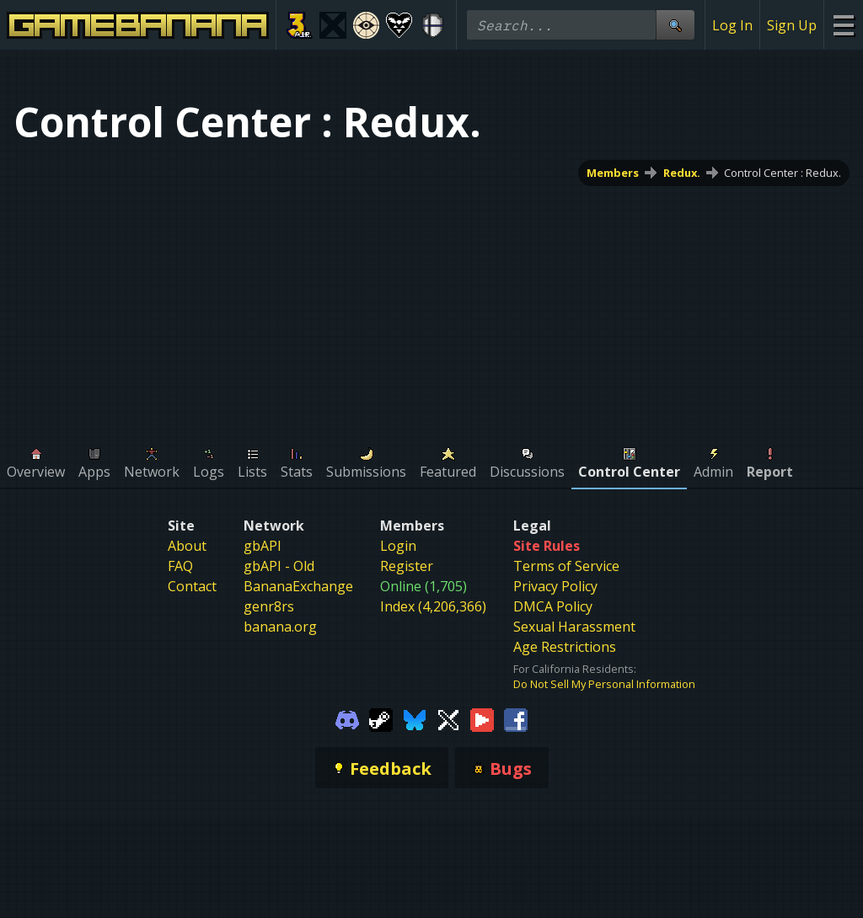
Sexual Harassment (574, 626)
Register (406, 566)
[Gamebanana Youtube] (482, 718)
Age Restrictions (564, 647)
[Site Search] (675, 25)
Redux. (681, 172)
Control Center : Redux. (782, 172)
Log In (732, 25)
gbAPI (262, 545)
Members (613, 172)
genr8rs (269, 606)
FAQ (180, 566)
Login (398, 545)
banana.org (280, 626)
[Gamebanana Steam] (380, 718)
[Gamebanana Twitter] (448, 718)
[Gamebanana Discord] (347, 718)
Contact (192, 586)
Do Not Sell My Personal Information (604, 683)
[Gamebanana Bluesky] (414, 718)
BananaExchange (298, 586)
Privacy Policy (555, 586)
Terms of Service (566, 566)
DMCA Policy (552, 606)
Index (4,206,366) (433, 606)
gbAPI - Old (279, 566)
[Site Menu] (843, 25)
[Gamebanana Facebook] (515, 718)
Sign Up (792, 25)
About (187, 545)
